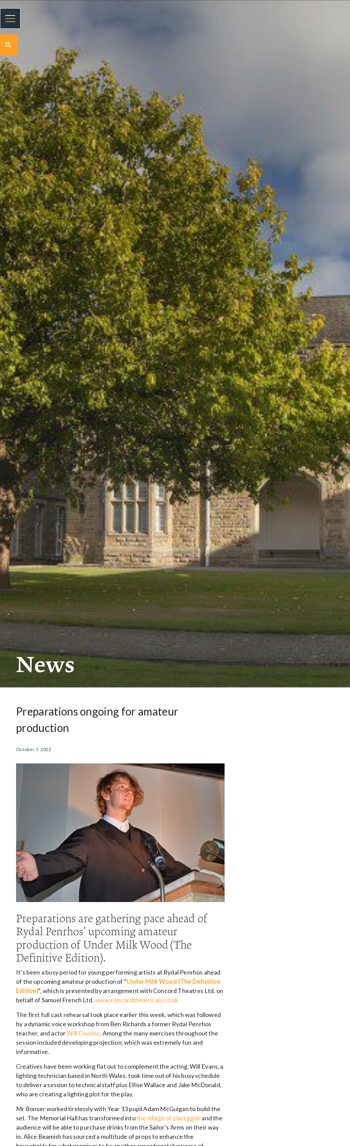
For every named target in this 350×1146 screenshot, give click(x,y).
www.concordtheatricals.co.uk (136, 1000)
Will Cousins (83, 1033)
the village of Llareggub (169, 1118)
